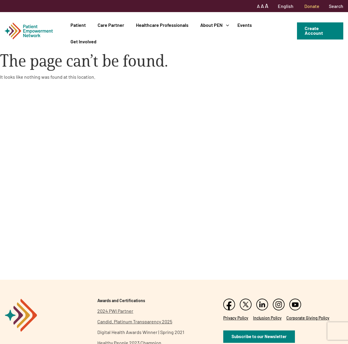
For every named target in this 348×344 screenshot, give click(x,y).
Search (336, 6)
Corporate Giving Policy (307, 317)
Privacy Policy (235, 317)
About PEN (211, 25)
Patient (78, 25)
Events (244, 25)
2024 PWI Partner (115, 311)
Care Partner (111, 25)
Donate (311, 6)
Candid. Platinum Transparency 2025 (134, 321)
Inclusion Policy (267, 317)
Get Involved (83, 41)
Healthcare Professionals (162, 25)
